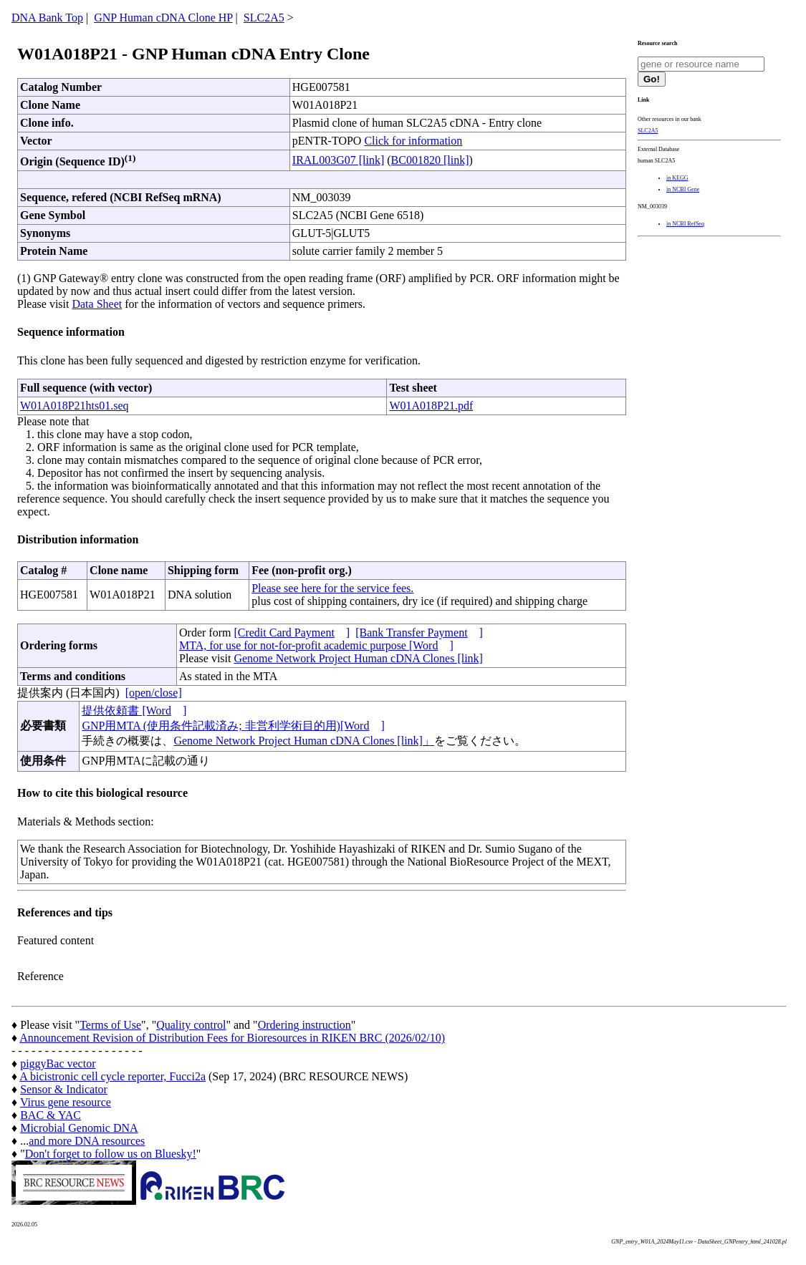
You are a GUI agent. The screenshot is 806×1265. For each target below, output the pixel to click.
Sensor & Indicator (63, 1089)
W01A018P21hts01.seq (74, 405)
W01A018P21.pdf (431, 405)
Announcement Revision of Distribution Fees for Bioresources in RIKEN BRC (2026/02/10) (232, 1038)
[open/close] (153, 693)
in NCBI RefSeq (685, 223)
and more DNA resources (87, 1141)
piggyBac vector (57, 1063)
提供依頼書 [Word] (134, 710)
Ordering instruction (304, 1025)
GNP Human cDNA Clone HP (163, 17)
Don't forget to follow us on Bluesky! (110, 1154)
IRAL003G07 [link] (338, 160)
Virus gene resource (65, 1102)
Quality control (191, 1025)
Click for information (413, 141)
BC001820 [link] (430, 160)
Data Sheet (97, 304)
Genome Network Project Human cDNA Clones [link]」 (303, 741)
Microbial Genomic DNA (79, 1128)
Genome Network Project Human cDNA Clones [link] (358, 658)
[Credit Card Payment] (292, 632)
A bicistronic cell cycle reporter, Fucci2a (112, 1076)
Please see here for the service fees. (332, 588)
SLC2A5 (264, 17)
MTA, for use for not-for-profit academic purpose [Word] (316, 645)
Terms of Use (110, 1025)
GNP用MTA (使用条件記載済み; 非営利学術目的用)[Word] (233, 725)
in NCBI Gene (682, 189)
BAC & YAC (50, 1115)
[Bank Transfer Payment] (419, 632)
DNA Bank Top (47, 17)
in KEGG (677, 178)
